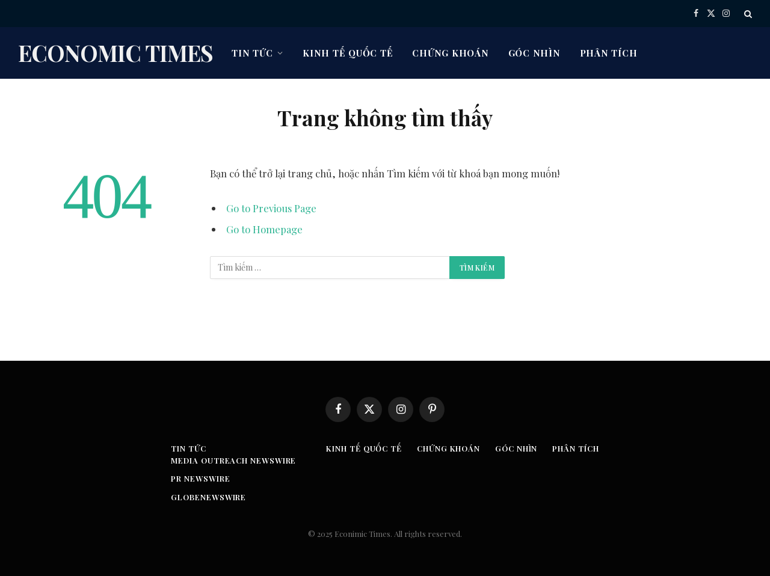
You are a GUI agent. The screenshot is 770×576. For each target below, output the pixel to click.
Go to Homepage (264, 229)
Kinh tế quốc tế (348, 53)
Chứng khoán (450, 53)
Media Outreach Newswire (233, 460)
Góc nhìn (534, 53)
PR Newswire (200, 478)
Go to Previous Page (271, 208)
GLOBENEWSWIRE (208, 497)
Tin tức (252, 53)
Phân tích (609, 53)
